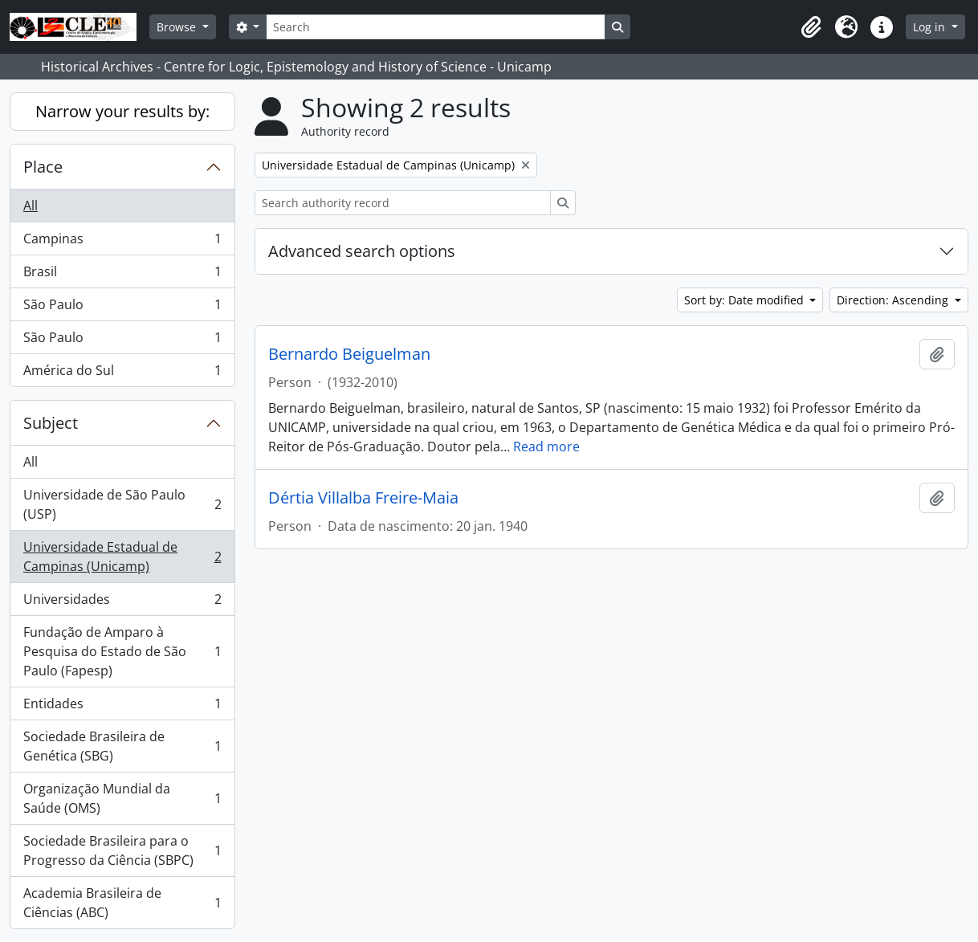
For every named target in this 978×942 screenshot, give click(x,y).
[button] (811, 27)
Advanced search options (361, 251)
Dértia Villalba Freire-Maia (363, 498)
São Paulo (122, 308)
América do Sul (122, 373)
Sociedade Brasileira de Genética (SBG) (122, 746)
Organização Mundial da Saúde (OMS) (122, 798)
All (30, 205)
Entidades (122, 707)
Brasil (122, 275)
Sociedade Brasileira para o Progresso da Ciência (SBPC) (122, 850)
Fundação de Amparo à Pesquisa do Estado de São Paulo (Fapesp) (122, 651)
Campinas (122, 242)
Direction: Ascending (894, 300)
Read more (546, 446)
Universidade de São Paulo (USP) (122, 504)
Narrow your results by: (122, 111)
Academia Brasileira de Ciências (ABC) (122, 902)
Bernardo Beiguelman (349, 354)
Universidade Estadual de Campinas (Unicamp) (122, 556)
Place (43, 166)
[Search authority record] (403, 202)
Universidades (122, 602)
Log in (930, 27)
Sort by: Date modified (745, 300)
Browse (178, 27)
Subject (50, 423)
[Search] (435, 26)
